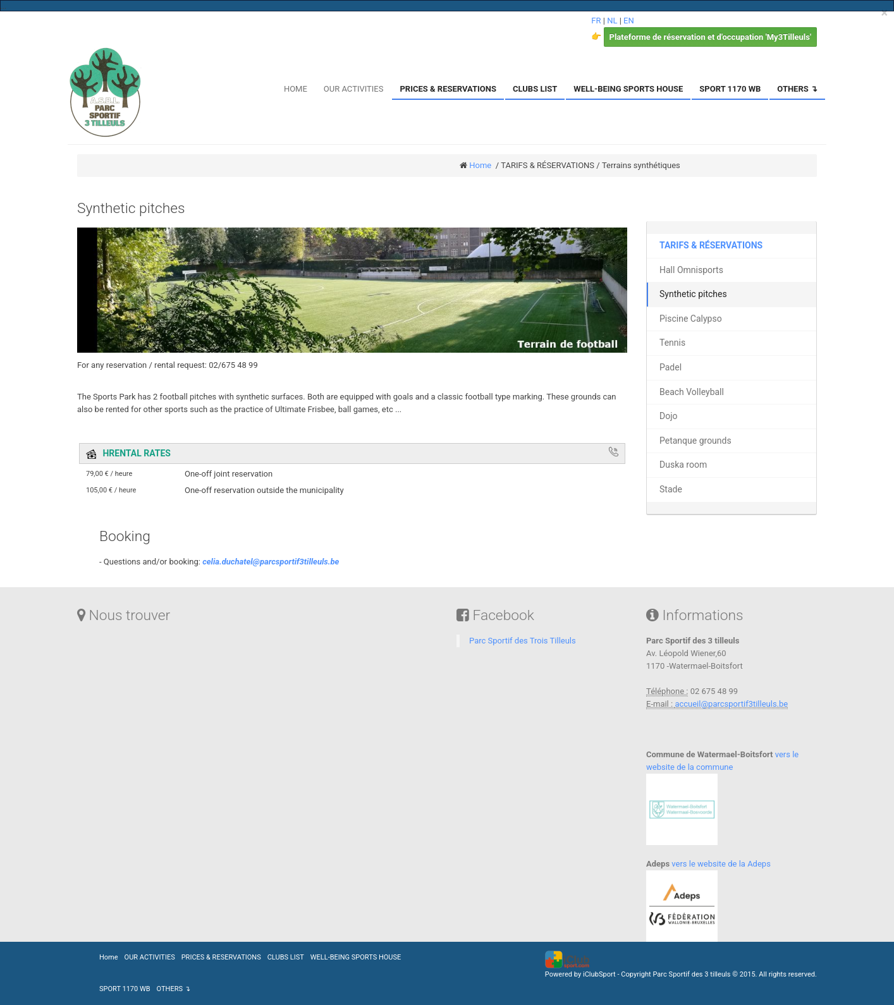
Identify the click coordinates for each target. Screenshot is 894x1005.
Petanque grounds (695, 441)
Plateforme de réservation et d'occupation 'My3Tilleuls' (710, 37)
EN (628, 20)
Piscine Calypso (690, 319)
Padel (670, 367)
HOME (295, 89)
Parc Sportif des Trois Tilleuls (522, 640)
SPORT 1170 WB (730, 89)
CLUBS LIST (535, 89)
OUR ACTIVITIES (354, 89)
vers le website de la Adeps (720, 863)
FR (596, 20)
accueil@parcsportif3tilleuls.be (731, 704)
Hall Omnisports (691, 270)
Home (480, 165)
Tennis (672, 343)
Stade (670, 489)
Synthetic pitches (693, 294)
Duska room (683, 465)
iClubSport (599, 974)
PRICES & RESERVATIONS (448, 89)
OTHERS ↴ (797, 89)
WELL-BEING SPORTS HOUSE (628, 89)
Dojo (668, 416)
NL (612, 20)
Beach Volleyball (691, 392)
